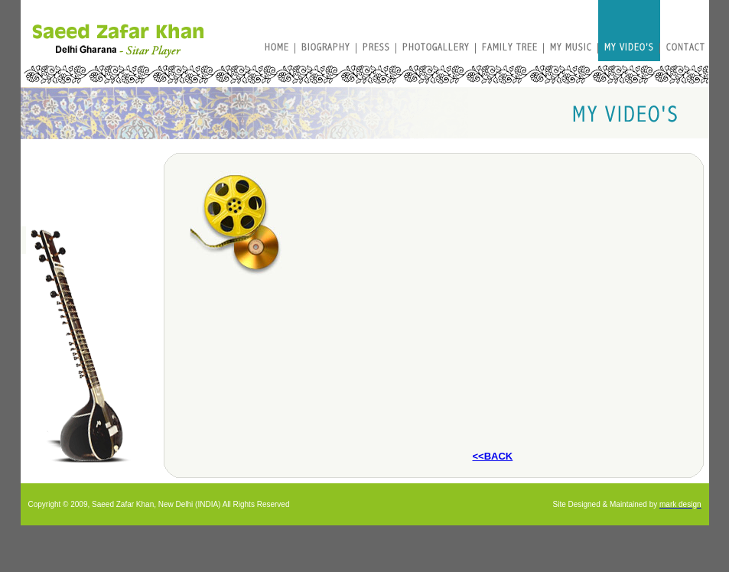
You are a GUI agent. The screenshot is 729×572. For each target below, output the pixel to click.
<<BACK (492, 456)
